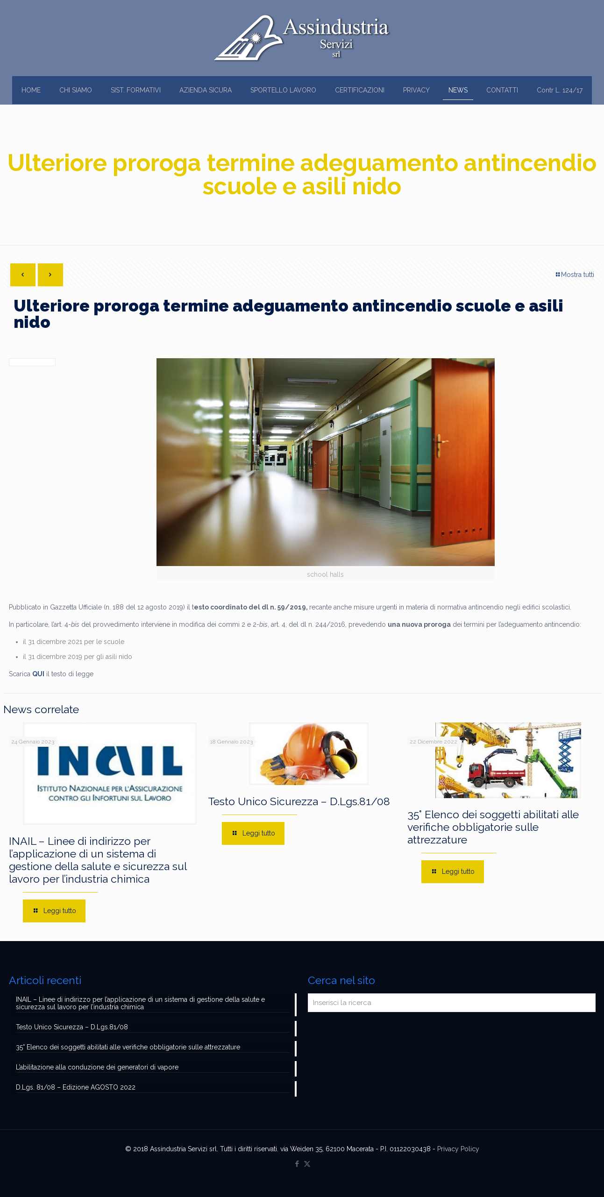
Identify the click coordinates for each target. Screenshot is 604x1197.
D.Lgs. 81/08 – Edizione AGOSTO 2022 (75, 1087)
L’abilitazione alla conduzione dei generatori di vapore (97, 1067)
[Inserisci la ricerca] (452, 1002)
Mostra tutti (574, 274)
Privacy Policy (458, 1149)
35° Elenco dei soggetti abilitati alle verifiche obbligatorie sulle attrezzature (493, 827)
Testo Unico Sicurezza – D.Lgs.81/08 (299, 801)
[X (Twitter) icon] (307, 1164)
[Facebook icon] (297, 1164)
